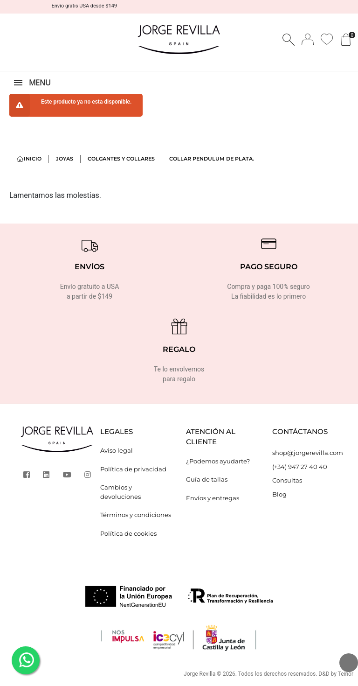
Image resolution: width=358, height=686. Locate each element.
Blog (279, 494)
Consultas (287, 480)
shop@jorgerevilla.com (307, 452)
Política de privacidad (133, 469)
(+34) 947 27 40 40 (299, 466)
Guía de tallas (206, 479)
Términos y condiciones (135, 514)
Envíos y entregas (212, 498)
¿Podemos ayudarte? (218, 461)
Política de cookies (128, 533)
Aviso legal (116, 450)
